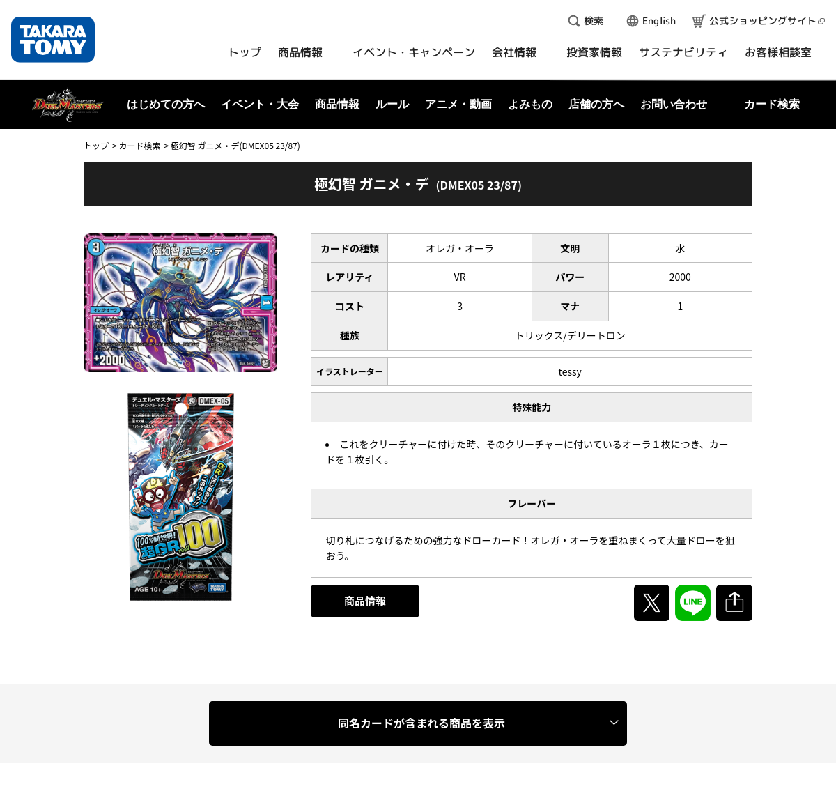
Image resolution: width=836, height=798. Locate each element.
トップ (96, 145)
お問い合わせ (673, 104)
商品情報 (365, 600)
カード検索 (139, 145)
